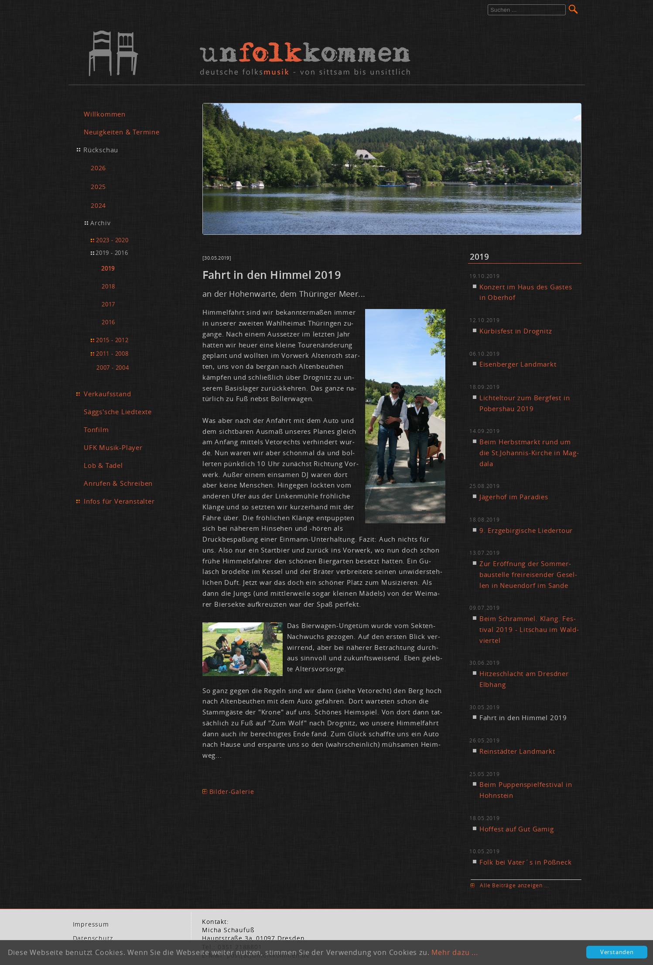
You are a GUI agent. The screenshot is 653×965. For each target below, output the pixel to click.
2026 (98, 168)
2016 (108, 322)
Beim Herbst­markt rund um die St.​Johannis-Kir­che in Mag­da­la (529, 452)
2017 (108, 304)
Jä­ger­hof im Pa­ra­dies (513, 496)
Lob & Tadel (103, 465)
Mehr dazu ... (454, 952)
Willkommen (105, 114)
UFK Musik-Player (113, 447)
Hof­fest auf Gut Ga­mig (516, 828)
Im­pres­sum (91, 924)
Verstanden (617, 952)
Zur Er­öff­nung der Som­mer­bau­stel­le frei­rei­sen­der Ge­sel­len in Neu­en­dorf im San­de (528, 574)
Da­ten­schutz (93, 938)
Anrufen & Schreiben (118, 483)
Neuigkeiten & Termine (122, 131)
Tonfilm (96, 429)
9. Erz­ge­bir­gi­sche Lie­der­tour (526, 530)
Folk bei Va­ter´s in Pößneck (525, 862)
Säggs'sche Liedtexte (118, 411)
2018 (108, 286)
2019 (108, 268)
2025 (98, 186)
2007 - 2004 (112, 367)
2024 (98, 205)
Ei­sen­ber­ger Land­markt (518, 364)
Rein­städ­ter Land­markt (517, 751)
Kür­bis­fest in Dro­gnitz (515, 330)
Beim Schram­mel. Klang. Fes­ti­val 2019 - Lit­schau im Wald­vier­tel (529, 629)
